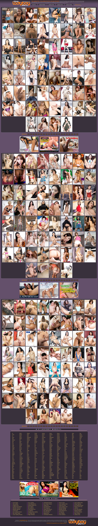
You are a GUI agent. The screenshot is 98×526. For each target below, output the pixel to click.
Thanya (81, 436)
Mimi (51, 450)
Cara (20, 455)
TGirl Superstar (47, 507)
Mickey (51, 445)
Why (80, 458)
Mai (43, 472)
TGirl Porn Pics (47, 511)
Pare (65, 447)
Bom (20, 441)
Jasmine (36, 453)
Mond (51, 463)
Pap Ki (65, 446)
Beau (13, 471)
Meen (51, 439)
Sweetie (73, 471)
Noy (58, 466)
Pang (65, 445)
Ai (12, 436)
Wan (80, 455)
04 (36, 134)
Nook (58, 463)
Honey (35, 441)
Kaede (35, 475)
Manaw (43, 475)
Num (58, 467)
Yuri (80, 476)
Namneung (52, 474)
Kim (43, 445)
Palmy (65, 439)
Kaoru (35, 478)
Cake (21, 451)
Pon (65, 469)
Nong (58, 459)
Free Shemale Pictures (78, 505)
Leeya (43, 455)
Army (13, 459)
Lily (43, 458)
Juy (35, 474)
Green (35, 433)
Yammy (81, 465)
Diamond (29, 437)
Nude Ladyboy (77, 513)
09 (49, 134)
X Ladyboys (30, 510)
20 (77, 134)
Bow (20, 446)
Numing (58, 469)
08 (46, 134)
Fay (27, 453)
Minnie (51, 455)
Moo (50, 466)
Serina (73, 449)
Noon (58, 465)
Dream (28, 439)
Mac (43, 471)
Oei (57, 474)
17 (69, 134)
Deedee (21, 478)
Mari (43, 478)
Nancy (58, 433)
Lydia (43, 469)
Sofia (73, 454)
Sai (72, 439)
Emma (28, 445)
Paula (65, 453)
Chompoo (21, 463)
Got (27, 476)
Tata (80, 433)
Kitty (43, 447)
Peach (65, 454)
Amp (13, 445)
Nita (58, 454)
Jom (35, 466)
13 (59, 134)
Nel (57, 445)
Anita (13, 449)
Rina (73, 436)
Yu (80, 472)
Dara (20, 475)
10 (51, 134)
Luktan (43, 467)
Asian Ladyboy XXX (63, 504)
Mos (50, 467)
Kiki (43, 443)
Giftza (28, 466)
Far (27, 451)
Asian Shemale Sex (63, 510)
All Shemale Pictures (48, 502)
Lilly (43, 457)
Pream (65, 476)
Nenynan (59, 447)
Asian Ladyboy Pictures (17, 514)
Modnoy (51, 462)
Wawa (81, 457)
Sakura (73, 441)
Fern (28, 454)
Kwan (43, 449)
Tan (73, 476)
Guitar (35, 434)
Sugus (73, 465)
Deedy (28, 433)
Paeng (65, 437)
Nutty (58, 472)
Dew (28, 436)
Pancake (66, 443)
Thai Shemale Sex (31, 509)
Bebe (13, 472)
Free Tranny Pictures (48, 504)
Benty (21, 434)
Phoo (65, 459)
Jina (35, 465)
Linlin (43, 462)
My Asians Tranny (16, 513)
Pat (65, 450)
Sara (73, 446)
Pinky (65, 465)
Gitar (28, 470)
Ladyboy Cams (60, 4)
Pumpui (66, 478)
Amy (13, 446)
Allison (13, 439)
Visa (80, 453)
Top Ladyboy (15, 504)
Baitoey (13, 463)
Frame (28, 459)
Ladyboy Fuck (77, 514)
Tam (73, 475)
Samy (73, 443)
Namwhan (52, 475)
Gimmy (28, 467)
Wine (81, 462)
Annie (13, 453)
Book (21, 445)
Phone (65, 458)
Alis (13, 438)
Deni (28, 434)
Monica (51, 465)
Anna (13, 451)
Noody (58, 462)
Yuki (80, 475)
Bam (13, 466)
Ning (58, 453)
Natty (58, 442)
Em (27, 443)
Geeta (28, 462)
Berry (21, 437)
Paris (65, 449)
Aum (13, 461)
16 (66, 134)
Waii (80, 454)
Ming (51, 453)
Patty (65, 451)
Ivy (35, 446)
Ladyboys (76, 507)
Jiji (35, 463)
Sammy (73, 442)
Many (43, 476)
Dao (20, 474)
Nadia (51, 470)
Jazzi (35, 455)
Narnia (58, 438)
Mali (43, 474)
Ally (13, 441)
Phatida (66, 457)
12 (56, 134)
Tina (80, 438)
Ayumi (13, 462)
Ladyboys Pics (16, 505)
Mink (51, 454)
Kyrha (43, 450)
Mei (50, 442)
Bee (13, 474)
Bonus (21, 443)
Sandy (73, 445)
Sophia (73, 459)
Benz (21, 436)
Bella (13, 478)
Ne (57, 443)
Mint (50, 457)
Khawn (43, 442)
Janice (35, 451)
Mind (51, 451)
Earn (28, 441)
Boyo (21, 449)
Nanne (58, 434)
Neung (58, 449)
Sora (73, 461)
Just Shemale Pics (47, 506)
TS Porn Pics (15, 510)
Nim (58, 450)
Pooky (65, 472)
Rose (73, 437)
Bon (20, 442)
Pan (65, 442)
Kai (35, 476)
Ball (13, 465)
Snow (73, 451)
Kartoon (43, 437)
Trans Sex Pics (62, 502)
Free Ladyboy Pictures (17, 511)
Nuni (58, 470)
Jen (35, 457)
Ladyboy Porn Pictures (17, 506)
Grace (28, 478)
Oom (65, 436)
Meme (51, 443)
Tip (80, 439)
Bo (20, 439)
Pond (65, 470)
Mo (50, 459)
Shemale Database (62, 507)
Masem (51, 434)
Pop (65, 474)
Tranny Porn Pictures (48, 509)
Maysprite (52, 437)
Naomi (58, 437)
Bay (13, 470)
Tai (72, 474)
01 (28, 134)
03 (33, 134)
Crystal (21, 471)
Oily (58, 478)
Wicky (81, 459)
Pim (65, 462)
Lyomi (43, 470)
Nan (50, 476)
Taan (73, 472)
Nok (58, 458)
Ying (80, 467)
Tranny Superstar (77, 504)
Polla (65, 467)
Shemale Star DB (62, 509)
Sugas (73, 463)
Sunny (73, 467)
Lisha (43, 466)
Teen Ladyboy (62, 513)
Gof (28, 472)
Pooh (65, 471)
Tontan (81, 442)
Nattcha (58, 441)
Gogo (28, 474)
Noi (57, 457)
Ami (13, 443)
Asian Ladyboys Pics (78, 502)
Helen (35, 438)
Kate (43, 438)
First (28, 455)
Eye (28, 447)
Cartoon (21, 458)
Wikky (81, 461)
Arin (13, 455)
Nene (58, 446)
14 (61, 134)
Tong (81, 441)
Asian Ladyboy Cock (63, 506)
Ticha (81, 437)
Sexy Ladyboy (31, 502)
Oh (57, 475)
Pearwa (65, 455)
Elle (28, 442)
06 (41, 134)
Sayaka (73, 447)
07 (43, 134)
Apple (13, 454)
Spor (73, 462)
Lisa (43, 465)
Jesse (35, 459)
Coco (21, 467)
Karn (43, 436)
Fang (28, 450)
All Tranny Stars (31, 513)
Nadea (51, 469)
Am (13, 442)
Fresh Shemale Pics (32, 504)
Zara (80, 478)
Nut (57, 471)
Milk (50, 447)
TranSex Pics (46, 505)
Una (80, 447)
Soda (73, 453)
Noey (58, 455)
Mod (50, 461)
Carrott (21, 457)
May (50, 436)
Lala (43, 451)
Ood (65, 434)
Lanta (43, 453)
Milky (51, 449)
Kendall (43, 441)
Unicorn (81, 449)
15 (64, 134)
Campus (21, 453)
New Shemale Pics (47, 510)
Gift (28, 465)
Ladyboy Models (42, 4)
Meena (51, 441)
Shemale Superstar (16, 509)
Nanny (58, 436)
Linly (43, 463)
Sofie (73, 455)
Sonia (73, 458)
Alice (13, 437)
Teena (81, 434)
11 (54, 134)
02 (31, 134)
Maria (51, 433)
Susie (73, 469)
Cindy (21, 466)
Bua (20, 450)
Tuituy (81, 445)
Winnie (81, 463)
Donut (28, 438)
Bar (12, 467)
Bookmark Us (77, 4)
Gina (28, 469)
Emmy (28, 446)
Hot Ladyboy (30, 506)
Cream (21, 469)
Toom (81, 443)
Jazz (35, 454)
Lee (43, 454)
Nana (51, 478)
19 (74, 134)
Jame (35, 450)
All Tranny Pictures (78, 511)
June (35, 472)
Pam (65, 441)
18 (72, 134)
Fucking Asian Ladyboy (33, 511)
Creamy (21, 470)
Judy (35, 470)
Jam (35, 449)
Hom (35, 439)
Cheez (21, 461)
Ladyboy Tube (51, 4)
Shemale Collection (17, 507)
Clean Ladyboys (62, 514)
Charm (21, 459)
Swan (73, 470)
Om (65, 433)
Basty (13, 469)
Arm (13, 458)
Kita (43, 446)
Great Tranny (15, 502)
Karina (43, 433)
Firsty (28, 457)
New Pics (34, 4)
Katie (43, 439)
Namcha (51, 472)
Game (28, 461)
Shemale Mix (46, 513)
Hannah (36, 437)
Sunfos (73, 466)
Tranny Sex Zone (62, 505)
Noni (58, 461)
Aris (13, 457)
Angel (13, 447)
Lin (42, 459)
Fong (28, 458)
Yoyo (81, 471)
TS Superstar (61, 511)
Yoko (81, 470)
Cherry (21, 462)
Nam (50, 471)
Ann (13, 450)
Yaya (81, 466)
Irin (35, 445)
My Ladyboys (31, 507)
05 (38, 134)
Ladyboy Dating (69, 4)
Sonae (73, 457)
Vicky (81, 451)
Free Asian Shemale (78, 509)
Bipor (21, 438)
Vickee (81, 450)
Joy (35, 467)
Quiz (73, 433)
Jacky (35, 447)
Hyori (35, 442)
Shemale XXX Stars (78, 506)
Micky (51, 446)
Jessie (35, 461)
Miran (51, 458)
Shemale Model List (32, 505)
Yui (80, 474)
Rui (72, 438)
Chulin (21, 465)
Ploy (65, 466)
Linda (43, 461)
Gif (27, 463)
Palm (65, 438)
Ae (12, 433)
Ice (35, 443)
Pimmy (65, 463)
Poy (65, 475)
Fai (27, 449)
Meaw (51, 438)
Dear (20, 476)
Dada (21, 472)
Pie (65, 461)
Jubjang (36, 469)
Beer (13, 475)
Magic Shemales (31, 514)
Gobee (28, 471)
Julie (35, 471)
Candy (21, 454)
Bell (13, 476)
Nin (57, 451)
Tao (73, 478)
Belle (21, 433)
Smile (73, 450)
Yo (80, 469)
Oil (57, 476)
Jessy (35, 462)
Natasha (58, 439)
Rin (72, 434)
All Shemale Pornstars (48, 514)
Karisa (43, 434)
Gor (28, 475)
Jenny (35, 458)
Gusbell (36, 436)
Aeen (13, 434)
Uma (80, 446)
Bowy (21, 447)
